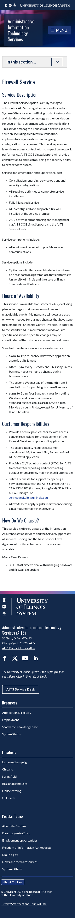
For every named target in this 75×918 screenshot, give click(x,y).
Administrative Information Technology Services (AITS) (31, 630)
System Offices (12, 869)
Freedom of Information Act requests (26, 847)
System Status (11, 734)
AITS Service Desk (20, 689)
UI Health (8, 798)
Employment (10, 720)
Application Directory (16, 712)
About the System (14, 826)
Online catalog (11, 791)
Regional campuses (14, 783)
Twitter (15, 658)
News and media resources (20, 862)
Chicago (7, 769)
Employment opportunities (20, 840)
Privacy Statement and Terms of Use (24, 904)
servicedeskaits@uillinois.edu (28, 497)
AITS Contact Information (18, 648)
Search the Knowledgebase (20, 727)
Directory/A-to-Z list (16, 833)
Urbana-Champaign (15, 762)
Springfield (9, 776)
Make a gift (10, 854)
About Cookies (12, 882)
